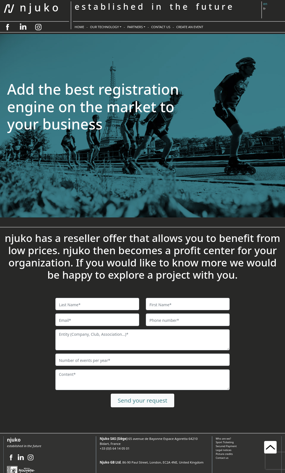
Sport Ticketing (225, 442)
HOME (79, 27)
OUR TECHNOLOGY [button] (104, 27)
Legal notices (223, 450)
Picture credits (224, 454)
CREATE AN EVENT (189, 27)
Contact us (222, 458)
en (265, 4)
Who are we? (223, 438)
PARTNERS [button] (135, 27)
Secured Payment (226, 446)
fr (264, 8)
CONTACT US (160, 27)
